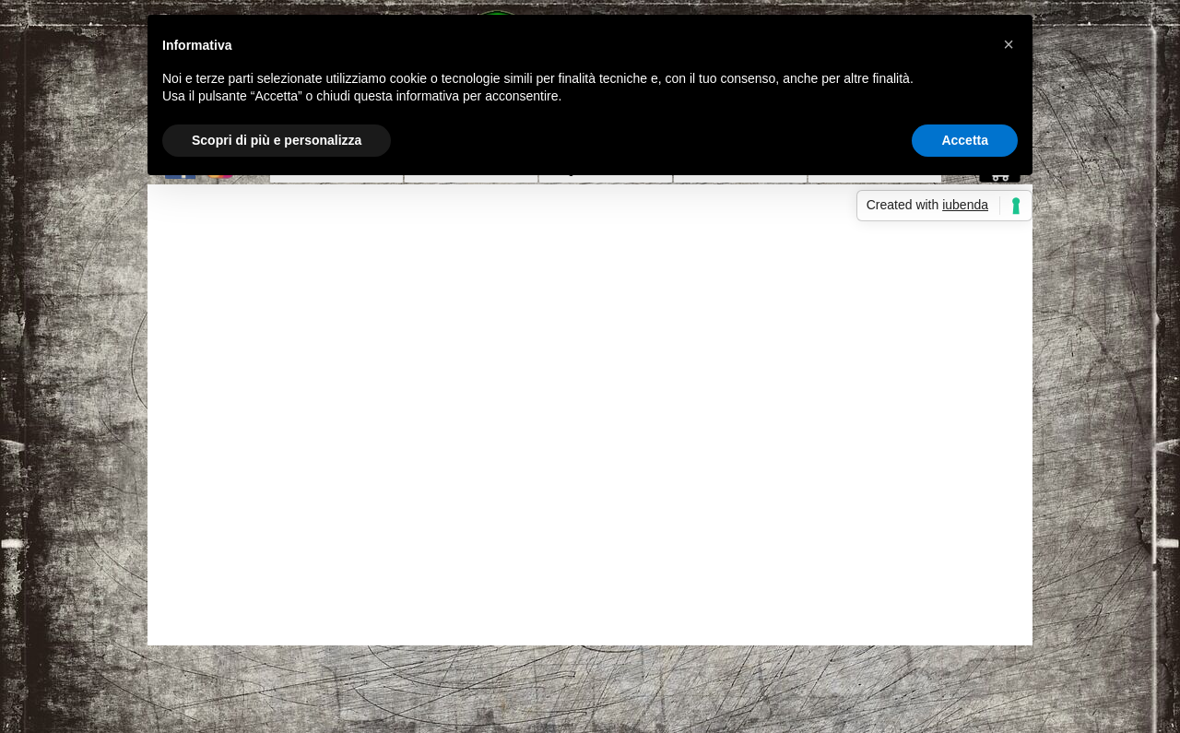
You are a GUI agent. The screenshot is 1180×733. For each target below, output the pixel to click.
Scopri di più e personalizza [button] (276, 140)
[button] (1008, 44)
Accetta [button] (964, 140)
